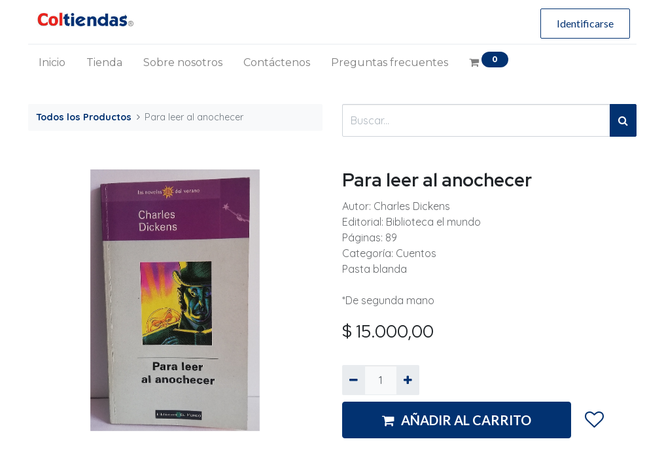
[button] (593, 420)
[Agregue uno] (407, 380)
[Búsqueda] (623, 120)
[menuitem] (52, 63)
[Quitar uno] (353, 380)
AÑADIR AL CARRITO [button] (456, 420)
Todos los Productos (83, 117)
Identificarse (585, 23)
